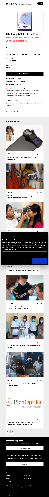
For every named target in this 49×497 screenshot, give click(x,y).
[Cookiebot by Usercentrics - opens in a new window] (40, 234)
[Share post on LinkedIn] (18, 112)
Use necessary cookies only (24, 261)
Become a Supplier (24, 448)
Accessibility (9, 482)
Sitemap (8, 478)
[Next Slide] (12, 431)
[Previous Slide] (7, 431)
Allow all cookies (39, 261)
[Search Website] (39, 4)
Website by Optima (9, 495)
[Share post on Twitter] (15, 112)
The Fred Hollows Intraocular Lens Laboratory (22, 37)
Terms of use (26, 475)
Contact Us (8, 475)
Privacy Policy (27, 478)
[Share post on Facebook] (12, 112)
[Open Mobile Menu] (41, 3)
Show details (39, 254)
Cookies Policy (27, 482)
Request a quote (24, 73)
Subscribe (24, 464)
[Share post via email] (21, 112)
